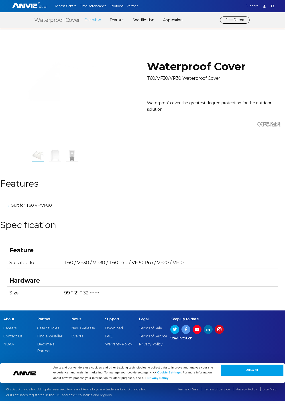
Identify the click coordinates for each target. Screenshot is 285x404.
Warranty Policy (118, 347)
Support (248, 6)
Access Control (66, 6)
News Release (83, 331)
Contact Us (12, 339)
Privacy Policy (158, 399)
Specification (142, 20)
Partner (141, 6)
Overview (91, 20)
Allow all (252, 391)
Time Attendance (96, 6)
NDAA (8, 347)
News (76, 322)
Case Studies (48, 331)
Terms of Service (153, 339)
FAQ (108, 339)
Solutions (122, 6)
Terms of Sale (150, 331)
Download (114, 331)
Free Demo (234, 20)
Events (77, 339)
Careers (9, 331)
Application (171, 20)
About (8, 322)
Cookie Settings (169, 393)
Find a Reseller (50, 339)
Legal (144, 322)
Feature (116, 20)
